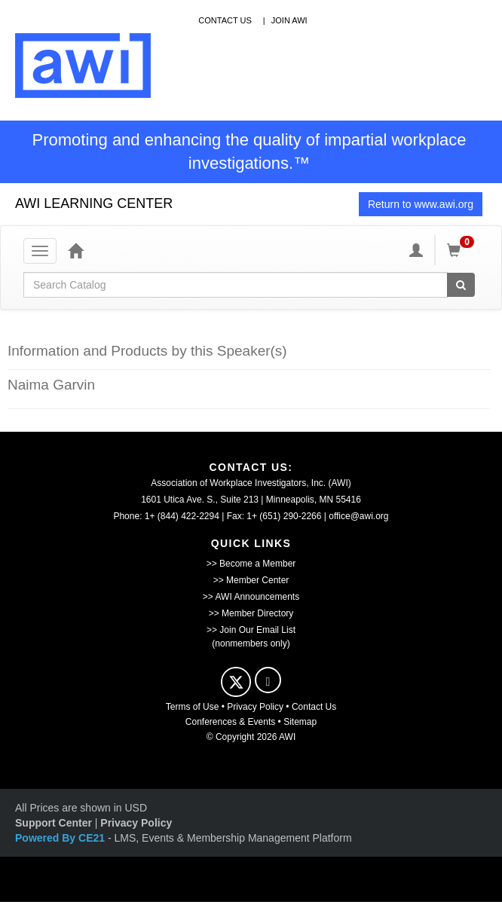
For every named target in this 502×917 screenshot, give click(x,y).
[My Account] (416, 250)
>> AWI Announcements (251, 596)
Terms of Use (192, 707)
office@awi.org (358, 516)
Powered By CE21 (61, 838)
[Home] (75, 250)
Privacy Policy (255, 707)
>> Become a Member (251, 563)
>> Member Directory (251, 613)
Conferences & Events (230, 722)
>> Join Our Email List (251, 630)
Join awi (289, 20)
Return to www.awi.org (420, 204)
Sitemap (300, 722)
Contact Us (314, 707)
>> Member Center (251, 580)
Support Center (53, 823)
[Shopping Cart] (463, 250)
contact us (225, 20)
